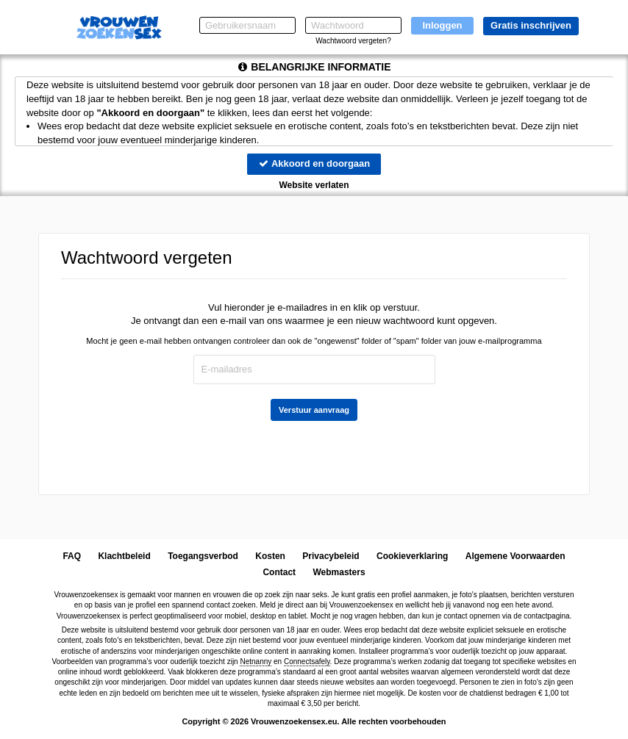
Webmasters (339, 572)
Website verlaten (314, 185)
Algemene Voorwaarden (515, 556)
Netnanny (255, 661)
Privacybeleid (330, 556)
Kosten (270, 556)
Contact (279, 572)
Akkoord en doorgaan (314, 163)
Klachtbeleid (124, 556)
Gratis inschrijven (530, 25)
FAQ (72, 556)
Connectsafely (307, 661)
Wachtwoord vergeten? (352, 41)
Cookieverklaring (412, 556)
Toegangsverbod (203, 556)
